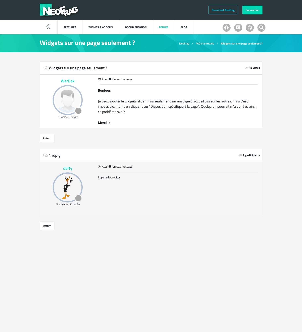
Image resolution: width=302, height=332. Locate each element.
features (70, 27)
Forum (163, 27)
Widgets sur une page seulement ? (241, 43)
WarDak (67, 81)
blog (183, 27)
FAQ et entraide (205, 43)
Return (47, 138)
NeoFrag (184, 43)
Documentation (136, 27)
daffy (67, 168)
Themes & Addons (100, 27)
